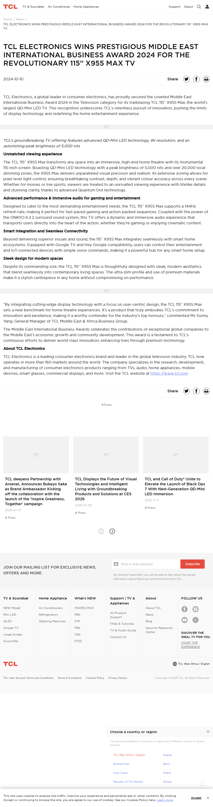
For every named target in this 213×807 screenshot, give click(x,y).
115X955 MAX (84, 608)
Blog (149, 621)
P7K (77, 621)
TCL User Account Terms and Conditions (28, 677)
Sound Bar (10, 641)
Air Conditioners (51, 608)
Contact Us (118, 637)
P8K (77, 614)
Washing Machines (52, 621)
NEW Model (11, 608)
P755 (78, 641)
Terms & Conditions (70, 677)
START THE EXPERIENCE (190, 645)
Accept (196, 798)
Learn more (165, 800)
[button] (112, 531)
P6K (77, 628)
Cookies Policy (95, 677)
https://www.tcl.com (169, 373)
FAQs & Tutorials (122, 624)
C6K (78, 634)
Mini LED (9, 614)
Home (7, 19)
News (20, 19)
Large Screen (12, 634)
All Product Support (118, 615)
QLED (7, 621)
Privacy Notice (118, 677)
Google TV (11, 628)
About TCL (153, 608)
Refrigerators (48, 614)
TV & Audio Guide (123, 630)
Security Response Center (159, 630)
